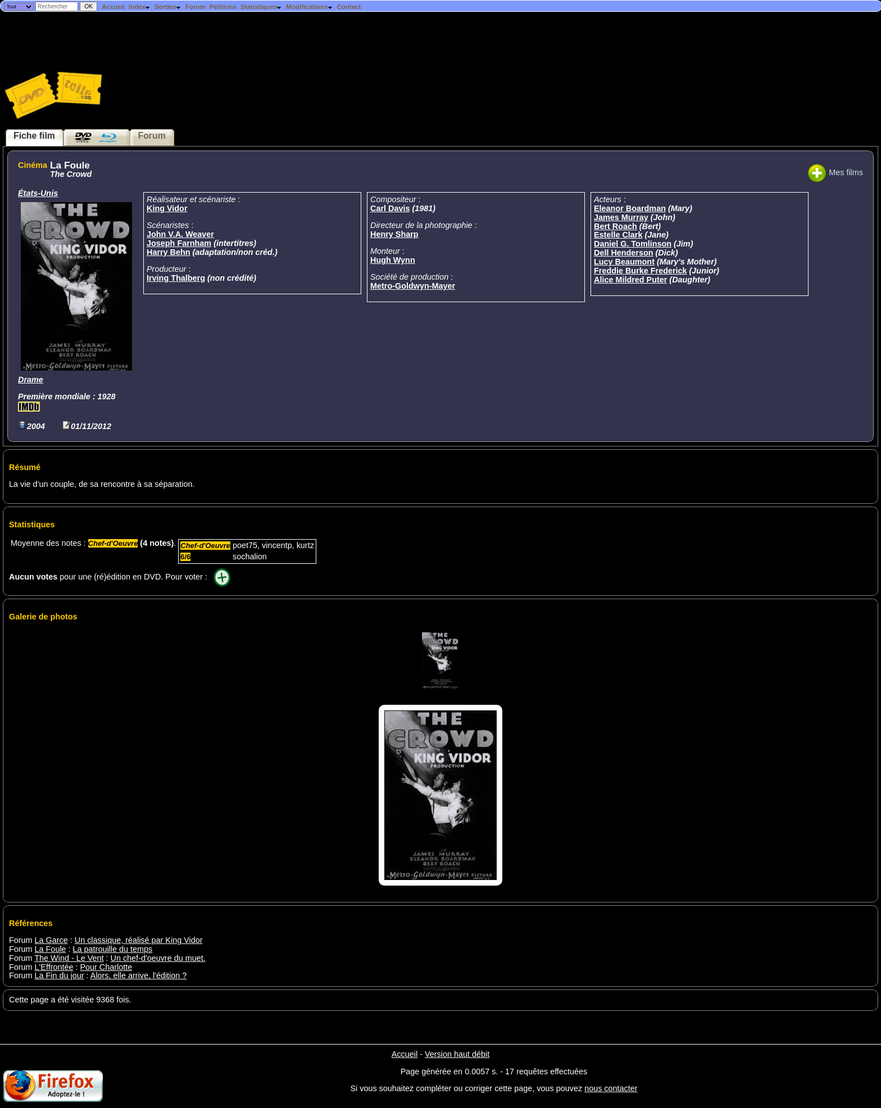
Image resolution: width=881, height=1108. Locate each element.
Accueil (113, 6)
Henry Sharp (394, 234)
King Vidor (167, 208)
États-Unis (38, 193)
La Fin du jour (59, 975)
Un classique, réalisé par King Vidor (139, 940)
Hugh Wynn (392, 260)
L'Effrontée (54, 967)
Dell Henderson (623, 252)
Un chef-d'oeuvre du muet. (158, 958)
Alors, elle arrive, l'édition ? (138, 975)
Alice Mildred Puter (630, 279)
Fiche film (34, 135)
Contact (349, 6)
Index (140, 6)
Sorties (168, 6)
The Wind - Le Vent (68, 958)
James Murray (621, 217)
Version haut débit (457, 1054)
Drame (30, 379)
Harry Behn (168, 252)
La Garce (51, 940)
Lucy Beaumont (624, 261)
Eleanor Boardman (630, 208)
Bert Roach (615, 226)
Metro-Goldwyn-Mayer (412, 285)
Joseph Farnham (179, 243)
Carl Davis (390, 208)
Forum (195, 6)
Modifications (309, 6)
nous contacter (610, 1088)
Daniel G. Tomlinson (632, 243)
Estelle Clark (618, 234)
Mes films (835, 172)
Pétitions (223, 6)
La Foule (50, 949)
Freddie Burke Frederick (640, 270)
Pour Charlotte (106, 967)
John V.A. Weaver (180, 234)
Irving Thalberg (176, 277)
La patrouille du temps (113, 949)
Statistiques (261, 6)
